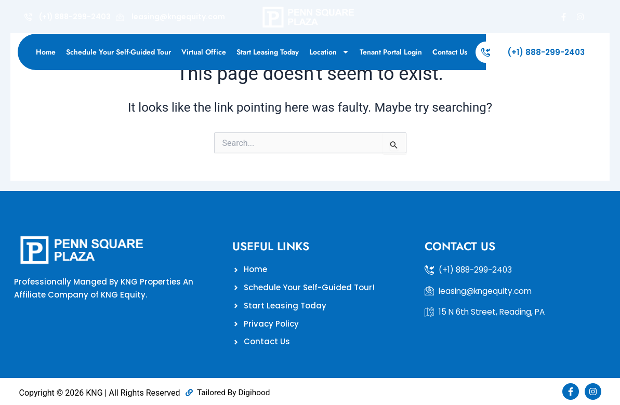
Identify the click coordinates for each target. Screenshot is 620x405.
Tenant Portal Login (391, 52)
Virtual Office (203, 52)
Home (46, 52)
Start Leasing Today (267, 52)
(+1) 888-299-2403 (546, 52)
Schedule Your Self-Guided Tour (118, 52)
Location (329, 52)
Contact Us (449, 52)
